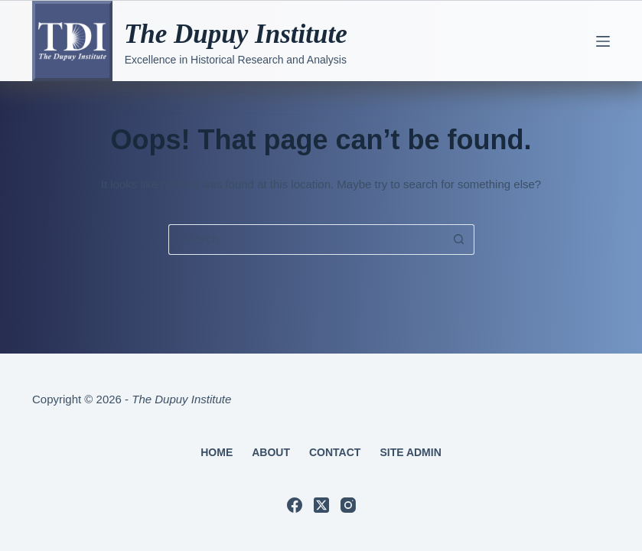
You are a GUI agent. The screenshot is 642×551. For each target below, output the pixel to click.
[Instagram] (348, 505)
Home (216, 452)
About (271, 452)
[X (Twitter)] (321, 505)
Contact (334, 452)
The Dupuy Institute (235, 34)
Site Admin (410, 452)
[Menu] (603, 41)
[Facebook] (294, 505)
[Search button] (459, 239)
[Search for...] (306, 239)
